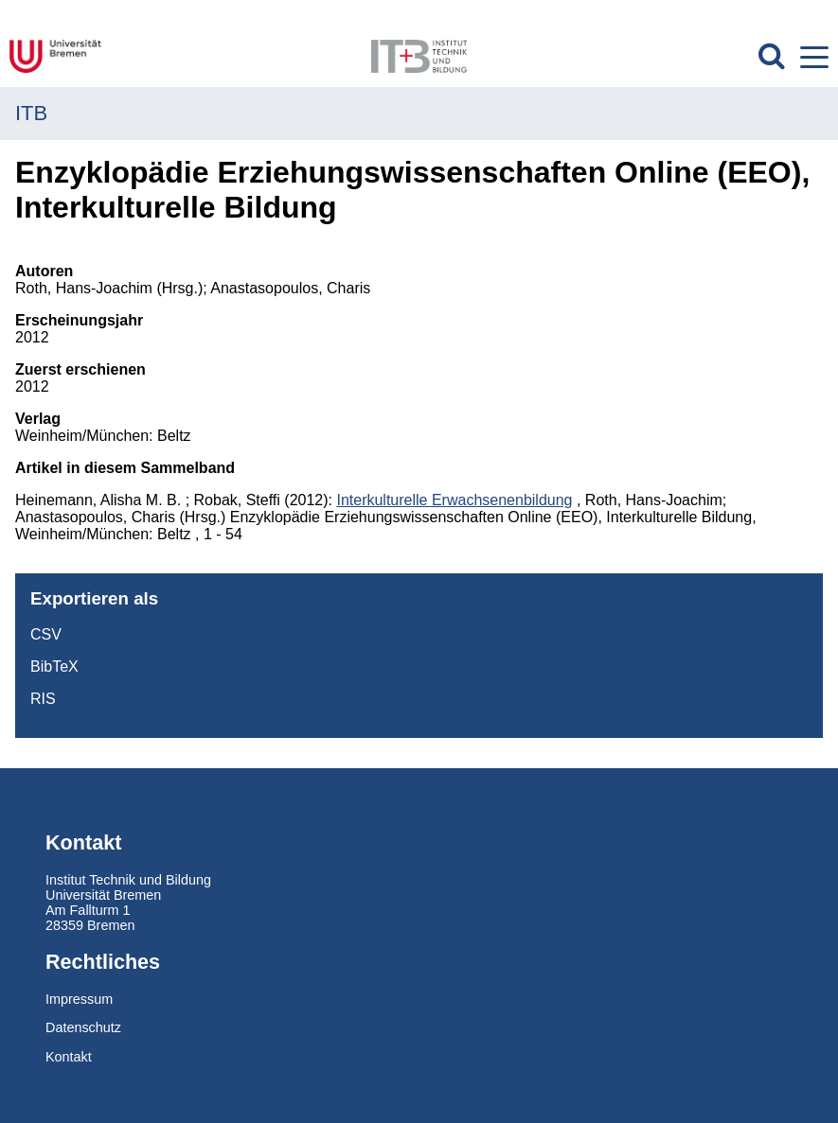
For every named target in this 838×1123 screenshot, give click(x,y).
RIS (43, 699)
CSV (46, 634)
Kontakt (68, 1056)
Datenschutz (83, 1027)
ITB (31, 113)
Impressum (79, 999)
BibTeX (54, 666)
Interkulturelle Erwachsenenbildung (454, 500)
